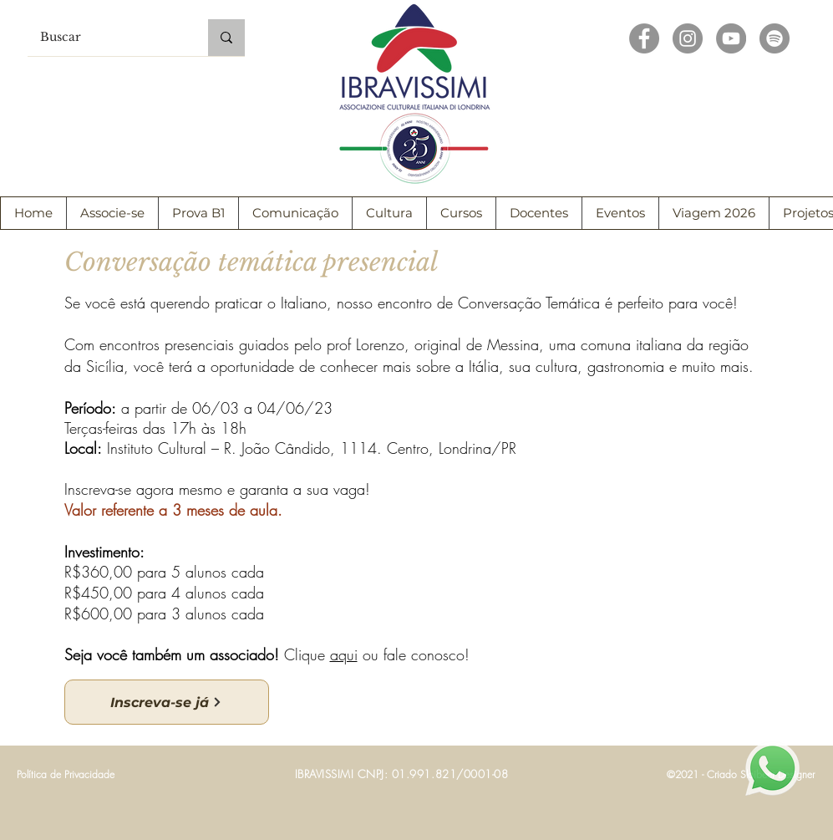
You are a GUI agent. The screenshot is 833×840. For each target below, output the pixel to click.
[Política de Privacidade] (66, 774)
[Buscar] (106, 37)
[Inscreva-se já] (166, 702)
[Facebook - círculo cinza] (644, 38)
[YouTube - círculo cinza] (731, 38)
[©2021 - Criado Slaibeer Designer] (740, 774)
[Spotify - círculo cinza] (774, 38)
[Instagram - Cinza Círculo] (688, 38)
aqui (344, 654)
